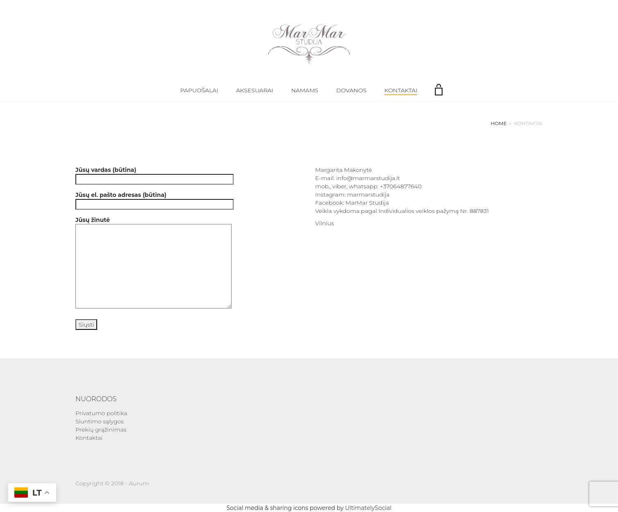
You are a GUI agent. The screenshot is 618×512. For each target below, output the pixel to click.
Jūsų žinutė (153, 263)
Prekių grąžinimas (100, 429)
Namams (304, 90)
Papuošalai (199, 90)
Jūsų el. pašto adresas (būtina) (154, 199)
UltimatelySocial (368, 508)
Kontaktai (400, 90)
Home (499, 123)
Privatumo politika (101, 413)
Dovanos (351, 90)
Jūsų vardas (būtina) (154, 174)
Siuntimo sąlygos (99, 421)
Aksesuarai (254, 90)
